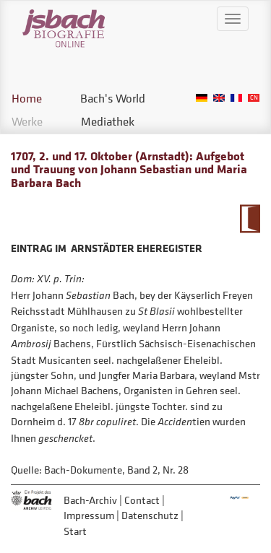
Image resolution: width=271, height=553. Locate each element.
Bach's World (112, 98)
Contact (142, 500)
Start (75, 531)
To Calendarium (249, 218)
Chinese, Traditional (253, 98)
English (219, 98)
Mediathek (107, 121)
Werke (27, 121)
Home (27, 98)
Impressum (89, 515)
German (201, 98)
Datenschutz (149, 515)
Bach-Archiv (90, 500)
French (236, 98)
